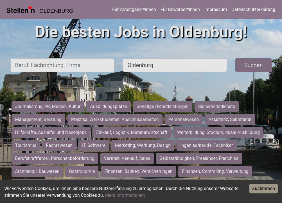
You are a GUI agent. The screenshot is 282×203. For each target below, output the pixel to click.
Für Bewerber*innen (180, 9)
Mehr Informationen (125, 195)
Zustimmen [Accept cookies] (263, 188)
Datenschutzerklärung (253, 9)
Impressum (215, 9)
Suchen (253, 65)
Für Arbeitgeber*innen (134, 9)
